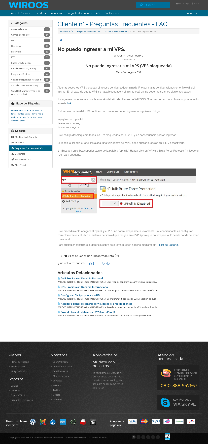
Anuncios (56, 13)
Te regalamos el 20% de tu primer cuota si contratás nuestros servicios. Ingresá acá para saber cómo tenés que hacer (108, 380)
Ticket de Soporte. (168, 244)
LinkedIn (56, 399)
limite (34, 113)
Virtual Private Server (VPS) (117, 31)
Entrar (195, 3)
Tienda (40, 13)
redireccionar (36, 117)
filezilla (38, 110)
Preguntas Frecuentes (21, 399)
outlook (14, 117)
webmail (15, 120)
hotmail (27, 113)
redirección (24, 117)
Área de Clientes (20, 13)
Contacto (56, 380)
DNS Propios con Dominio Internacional (83, 287)
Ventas (13, 385)
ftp (22, 113)
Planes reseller (17, 366)
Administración (66, 31)
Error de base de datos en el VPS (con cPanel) (86, 312)
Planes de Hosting (19, 361)
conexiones (16, 110)
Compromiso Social (61, 366)
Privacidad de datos (97, 437)
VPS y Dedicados (18, 371)
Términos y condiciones (75, 437)
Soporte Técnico (18, 395)
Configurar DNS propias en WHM (79, 295)
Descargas (18, 153)
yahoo (22, 120)
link (69, 103)
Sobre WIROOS (59, 361)
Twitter (55, 390)
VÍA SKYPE (184, 403)
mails (40, 113)
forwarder (16, 113)
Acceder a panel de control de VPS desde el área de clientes (95, 304)
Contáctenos (112, 13)
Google (55, 394)
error (32, 110)
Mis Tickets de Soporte (24, 136)
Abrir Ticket (18, 164)
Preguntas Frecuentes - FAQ (83, 13)
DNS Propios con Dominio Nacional (80, 278)
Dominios (14, 390)
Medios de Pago (60, 375)
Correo (25, 110)
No (106, 263)
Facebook (57, 385)
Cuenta (191, 13)
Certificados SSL (60, 371)
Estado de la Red (21, 159)
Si (92, 263)
